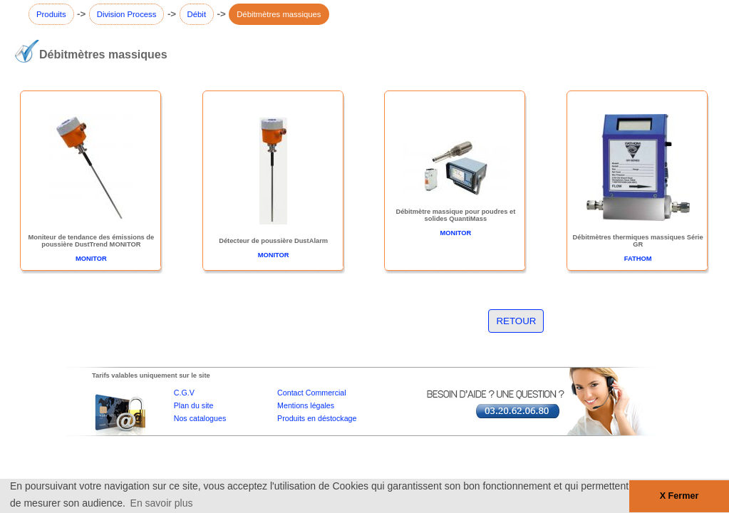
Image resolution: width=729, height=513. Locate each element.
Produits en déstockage (316, 418)
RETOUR (516, 321)
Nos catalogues (200, 418)
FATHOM (638, 258)
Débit (196, 14)
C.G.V (184, 392)
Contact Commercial (311, 392)
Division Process (127, 14)
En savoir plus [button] (161, 503)
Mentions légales (305, 405)
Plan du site (194, 405)
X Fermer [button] (679, 496)
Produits (51, 14)
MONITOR (91, 258)
